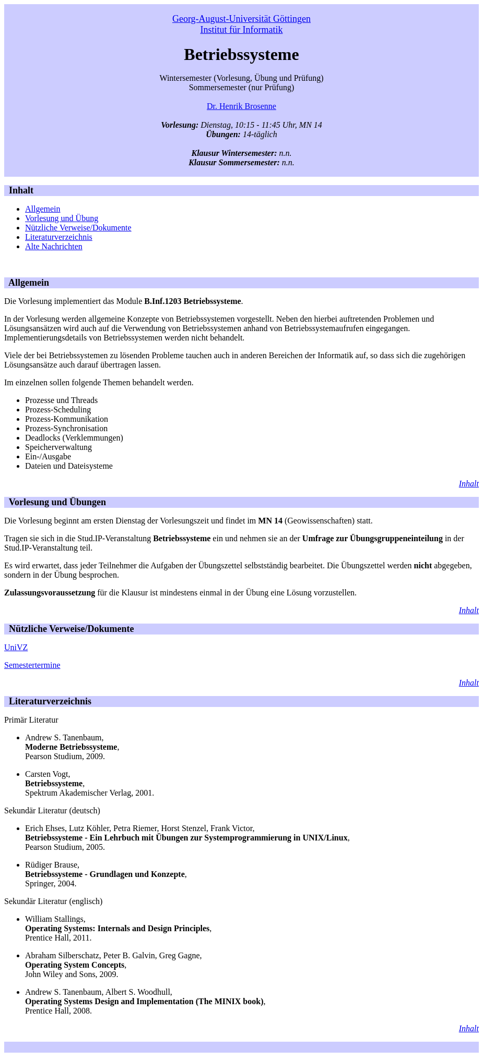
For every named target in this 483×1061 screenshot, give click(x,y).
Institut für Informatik (242, 30)
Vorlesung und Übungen (55, 502)
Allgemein (43, 208)
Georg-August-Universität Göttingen (241, 19)
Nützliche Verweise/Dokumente (78, 227)
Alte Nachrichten (54, 246)
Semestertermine (32, 665)
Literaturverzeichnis (58, 237)
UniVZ (16, 647)
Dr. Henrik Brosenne (241, 106)
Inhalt (18, 190)
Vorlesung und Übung (61, 218)
